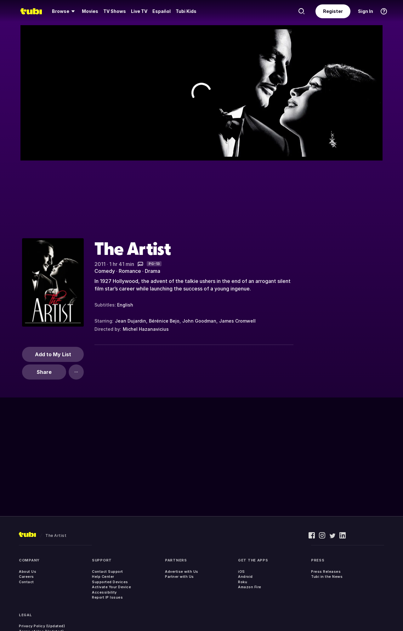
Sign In (365, 11)
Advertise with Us (181, 571)
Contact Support (107, 571)
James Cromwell (237, 321)
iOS (241, 571)
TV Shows (114, 11)
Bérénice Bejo (164, 321)
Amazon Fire (249, 587)
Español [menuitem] (161, 11)
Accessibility (104, 592)
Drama (152, 271)
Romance (130, 271)
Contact (26, 582)
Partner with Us (179, 576)
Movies (90, 11)
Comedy (104, 271)
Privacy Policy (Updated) (42, 626)
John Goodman (199, 321)
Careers (26, 576)
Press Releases (326, 571)
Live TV (139, 11)
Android (245, 576)
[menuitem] (64, 11)
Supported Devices (110, 582)
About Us (27, 571)
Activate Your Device (111, 587)
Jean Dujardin (130, 321)
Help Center (103, 576)
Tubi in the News (327, 576)
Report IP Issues (107, 597)
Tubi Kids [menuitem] (186, 11)
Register (333, 11)
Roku (242, 582)
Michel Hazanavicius (146, 329)
